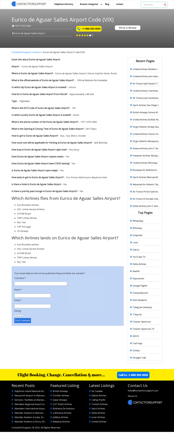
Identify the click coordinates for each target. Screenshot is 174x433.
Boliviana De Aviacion (63, 408)
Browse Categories (89, 4)
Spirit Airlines (98, 408)
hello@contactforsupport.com (143, 390)
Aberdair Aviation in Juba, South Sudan (34, 417)
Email (17, 300)
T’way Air (137, 314)
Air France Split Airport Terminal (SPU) (152, 83)
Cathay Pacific (98, 399)
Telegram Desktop (142, 307)
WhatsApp (138, 220)
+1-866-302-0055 (89, 28)
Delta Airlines (139, 264)
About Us (132, 396)
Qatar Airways (60, 399)
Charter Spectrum (142, 321)
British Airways (60, 391)
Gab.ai (136, 249)
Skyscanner (138, 278)
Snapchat (137, 235)
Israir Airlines (98, 417)
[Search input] (153, 5)
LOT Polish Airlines (62, 404)
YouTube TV (139, 256)
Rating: (17, 310)
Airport (37, 52)
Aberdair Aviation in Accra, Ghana (31, 421)
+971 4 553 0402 (21, 25)
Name (18, 289)
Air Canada (96, 391)
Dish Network (140, 300)
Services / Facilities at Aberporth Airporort (36, 399)
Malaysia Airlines (61, 421)
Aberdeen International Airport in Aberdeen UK (39, 408)
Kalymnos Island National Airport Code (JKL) (37, 391)
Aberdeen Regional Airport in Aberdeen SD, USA (39, 404)
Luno (135, 242)
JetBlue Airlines (60, 417)
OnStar (136, 350)
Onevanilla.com (140, 292)
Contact (119, 4)
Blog (107, 4)
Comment (20, 278)
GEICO (136, 336)
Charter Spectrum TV (143, 328)
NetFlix (136, 271)
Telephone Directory (63, 4)
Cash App (137, 343)
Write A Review (127, 27)
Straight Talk (139, 357)
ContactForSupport (21, 52)
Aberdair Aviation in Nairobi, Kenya (32, 412)
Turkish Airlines (99, 404)
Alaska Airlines (98, 395)
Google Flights (140, 285)
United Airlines (98, 421)
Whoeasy (137, 228)
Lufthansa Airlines (62, 412)
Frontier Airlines (61, 395)
